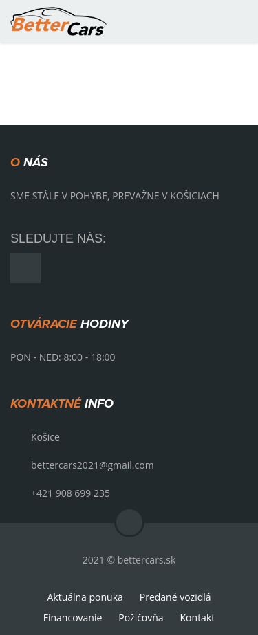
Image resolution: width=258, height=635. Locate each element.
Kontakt (197, 617)
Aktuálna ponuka (84, 596)
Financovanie (73, 617)
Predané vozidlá (175, 596)
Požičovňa (140, 617)
